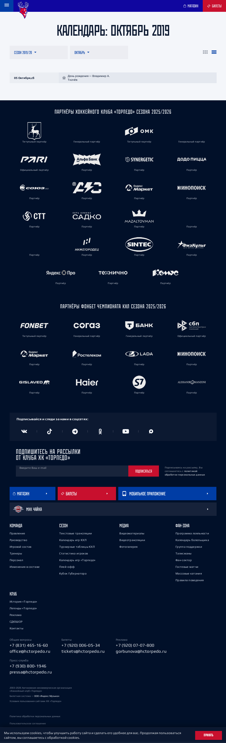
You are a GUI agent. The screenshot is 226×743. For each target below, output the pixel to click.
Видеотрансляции (132, 541)
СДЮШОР (16, 623)
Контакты (16, 630)
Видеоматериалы (131, 535)
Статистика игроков (73, 555)
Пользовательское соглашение (28, 724)
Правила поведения (189, 581)
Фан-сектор (183, 561)
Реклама (16, 616)
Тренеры (16, 555)
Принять (208, 735)
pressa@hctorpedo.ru (31, 673)
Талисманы (183, 555)
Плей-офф (67, 568)
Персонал (16, 561)
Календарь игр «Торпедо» (77, 561)
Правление (17, 535)
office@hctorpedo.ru (30, 652)
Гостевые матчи (186, 568)
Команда (16, 527)
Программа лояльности (192, 535)
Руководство (18, 541)
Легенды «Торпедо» (23, 609)
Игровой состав (21, 548)
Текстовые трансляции (75, 535)
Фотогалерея (128, 548)
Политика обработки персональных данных (35, 717)
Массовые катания (188, 575)
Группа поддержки (188, 548)
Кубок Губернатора (73, 575)
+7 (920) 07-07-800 (135, 646)
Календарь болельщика (192, 541)
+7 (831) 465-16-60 (29, 646)
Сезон (63, 527)
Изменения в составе (25, 568)
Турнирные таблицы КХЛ (77, 548)
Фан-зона (182, 527)
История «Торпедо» (23, 603)
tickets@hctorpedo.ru (83, 652)
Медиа (124, 527)
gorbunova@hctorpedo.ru (141, 652)
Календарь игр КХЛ (73, 541)
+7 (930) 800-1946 (28, 667)
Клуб (13, 595)
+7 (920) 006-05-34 (80, 646)
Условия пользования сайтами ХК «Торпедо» (35, 702)
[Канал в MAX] (151, 433)
